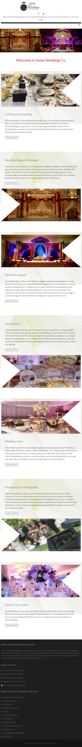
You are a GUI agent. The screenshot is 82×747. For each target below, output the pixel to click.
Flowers (6, 712)
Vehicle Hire (7, 736)
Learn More (12, 137)
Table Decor (7, 704)
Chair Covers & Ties (11, 708)
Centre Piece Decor (11, 715)
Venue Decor (8, 719)
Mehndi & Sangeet (10, 701)
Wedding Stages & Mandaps (14, 697)
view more (46, 658)
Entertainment (8, 729)
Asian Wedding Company (47, 743)
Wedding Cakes (9, 722)
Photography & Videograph (13, 733)
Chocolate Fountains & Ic (12, 726)
